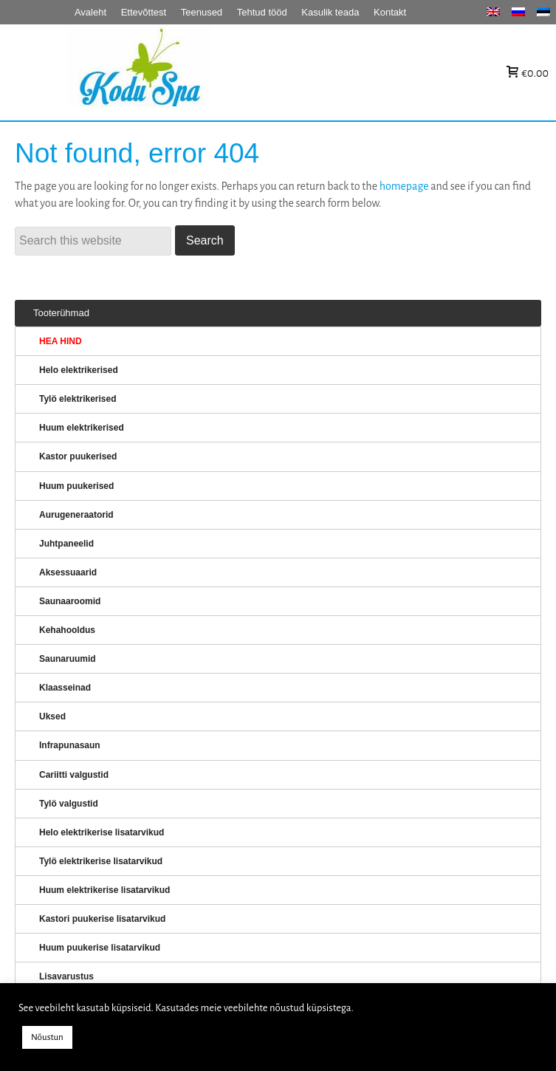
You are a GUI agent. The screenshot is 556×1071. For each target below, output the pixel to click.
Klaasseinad (65, 687)
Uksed (52, 716)
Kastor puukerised (78, 456)
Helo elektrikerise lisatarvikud (101, 832)
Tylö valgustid (68, 803)
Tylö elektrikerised (78, 399)
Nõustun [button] (47, 1037)
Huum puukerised (76, 486)
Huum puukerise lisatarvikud (99, 947)
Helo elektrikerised (78, 370)
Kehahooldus (67, 630)
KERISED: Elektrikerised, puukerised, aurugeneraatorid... (232, 72)
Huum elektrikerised (81, 427)
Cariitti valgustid (74, 775)
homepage (404, 186)
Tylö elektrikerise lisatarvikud (100, 861)
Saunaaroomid (69, 601)
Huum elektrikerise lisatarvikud (104, 890)
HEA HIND (60, 341)
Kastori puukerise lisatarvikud (102, 919)
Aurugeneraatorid (76, 515)
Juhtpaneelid (66, 543)
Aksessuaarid (68, 572)
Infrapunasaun (69, 745)
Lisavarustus (66, 976)
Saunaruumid (67, 659)
